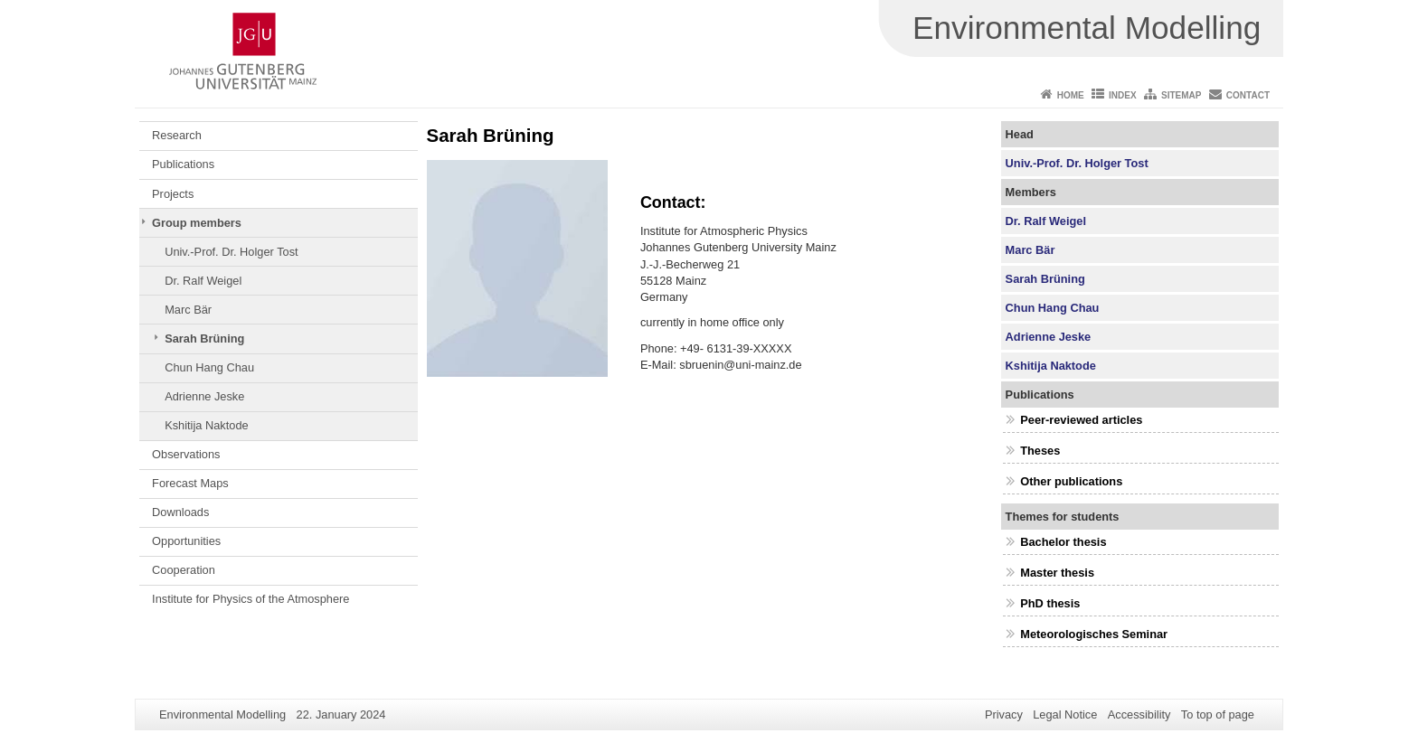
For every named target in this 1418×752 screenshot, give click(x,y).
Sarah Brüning (204, 338)
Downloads (180, 512)
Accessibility (1139, 714)
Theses (1040, 450)
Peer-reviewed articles (1081, 420)
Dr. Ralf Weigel (203, 280)
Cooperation (183, 570)
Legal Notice (1065, 714)
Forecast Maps (190, 483)
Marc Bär (188, 309)
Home (1070, 95)
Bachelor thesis (1063, 542)
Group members (196, 223)
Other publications (1071, 481)
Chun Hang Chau (209, 367)
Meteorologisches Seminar (1093, 634)
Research (177, 135)
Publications (183, 164)
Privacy (1004, 714)
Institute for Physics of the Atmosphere (250, 599)
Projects (173, 194)
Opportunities (186, 541)
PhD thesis (1050, 603)
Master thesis (1057, 572)
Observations (186, 454)
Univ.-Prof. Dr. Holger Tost (231, 251)
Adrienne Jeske (204, 396)
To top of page (1217, 714)
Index (1123, 95)
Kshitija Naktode (206, 425)
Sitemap (1181, 95)
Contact (1248, 95)
